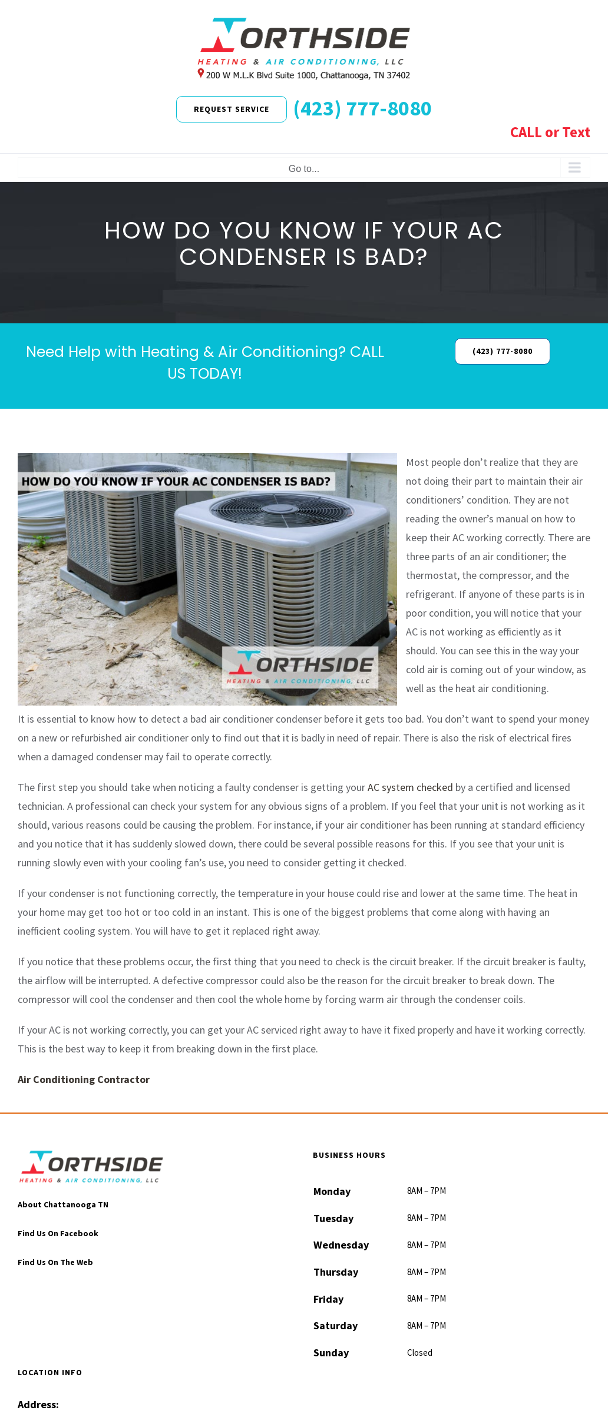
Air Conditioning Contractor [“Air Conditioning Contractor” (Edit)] (84, 1079)
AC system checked (410, 787)
